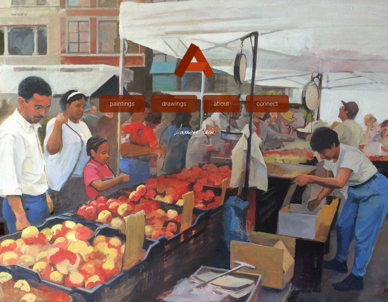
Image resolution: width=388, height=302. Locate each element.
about (221, 103)
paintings (122, 103)
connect (267, 103)
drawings (174, 103)
